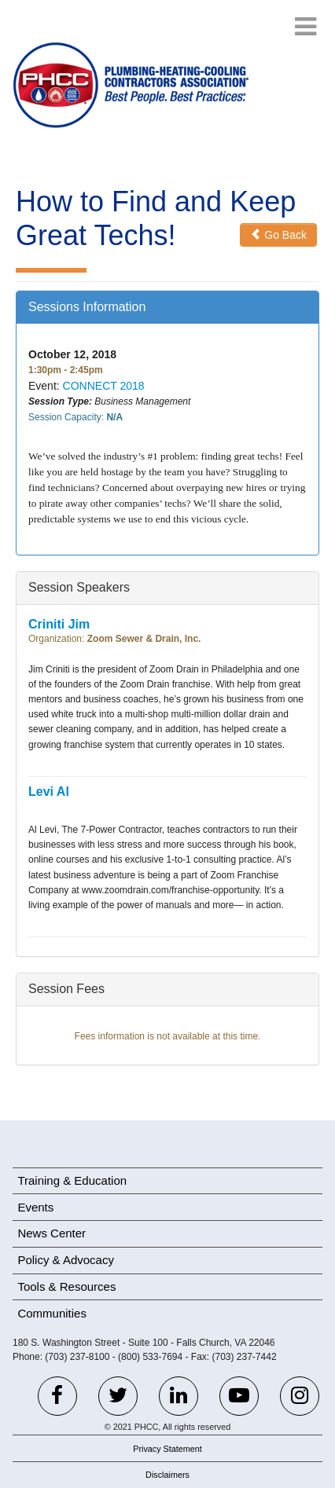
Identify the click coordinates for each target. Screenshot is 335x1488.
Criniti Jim (59, 624)
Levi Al (48, 791)
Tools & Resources (66, 1286)
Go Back (278, 235)
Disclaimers (167, 1474)
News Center (51, 1233)
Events (35, 1207)
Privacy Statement (167, 1448)
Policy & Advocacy (65, 1259)
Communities (52, 1313)
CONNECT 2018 (104, 385)
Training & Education (72, 1180)
